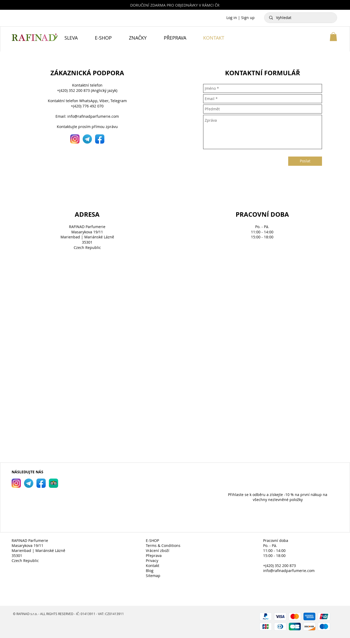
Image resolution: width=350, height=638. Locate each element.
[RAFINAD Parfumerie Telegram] (28, 483)
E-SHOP (152, 540)
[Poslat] (305, 161)
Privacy (152, 560)
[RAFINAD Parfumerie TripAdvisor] (53, 483)
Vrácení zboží (157, 550)
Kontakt (152, 565)
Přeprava (154, 555)
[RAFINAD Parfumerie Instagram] (16, 483)
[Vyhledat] (301, 18)
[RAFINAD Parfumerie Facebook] (41, 483)
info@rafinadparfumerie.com (93, 116)
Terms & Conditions (163, 545)
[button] (333, 36)
